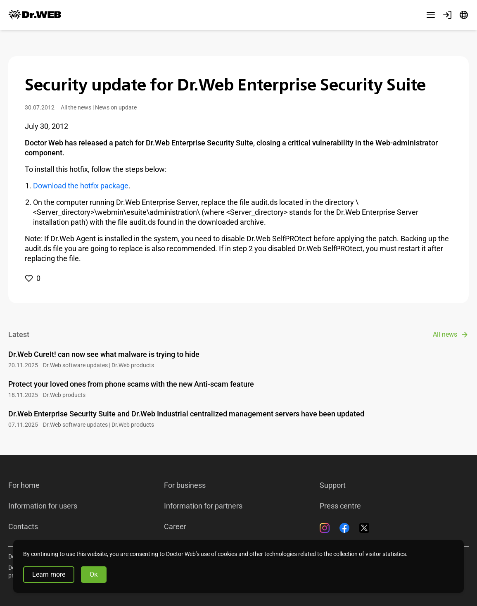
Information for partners (203, 506)
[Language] (464, 15)
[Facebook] (344, 528)
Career (175, 526)
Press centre (340, 506)
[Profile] (447, 15)
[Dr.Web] (34, 15)
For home (24, 485)
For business (185, 485)
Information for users (42, 506)
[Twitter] (364, 528)
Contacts (23, 526)
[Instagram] (325, 528)
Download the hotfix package (80, 185)
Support (333, 485)
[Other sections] (431, 15)
